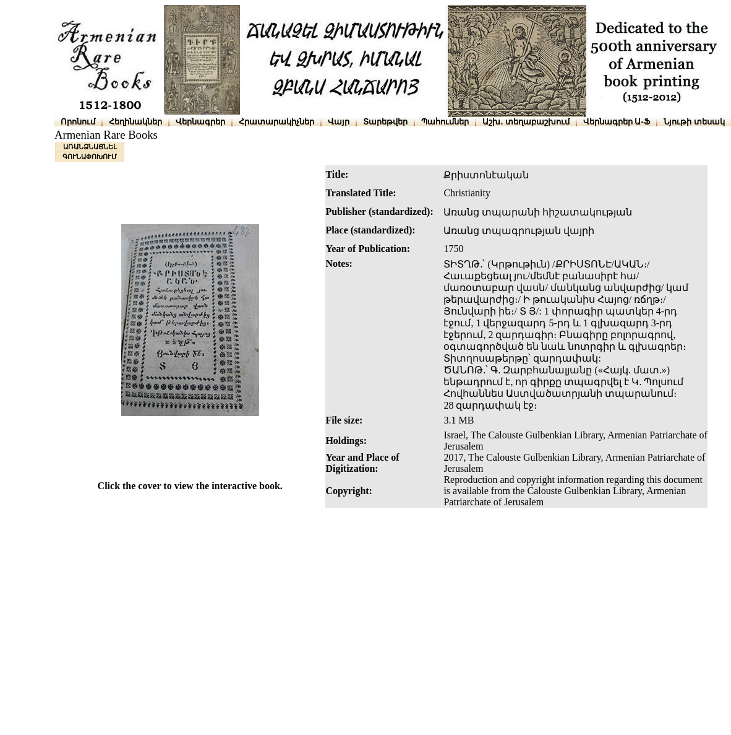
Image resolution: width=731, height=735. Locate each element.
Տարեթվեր (385, 121)
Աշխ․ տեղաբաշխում (526, 121)
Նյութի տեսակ (694, 121)
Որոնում (78, 121)
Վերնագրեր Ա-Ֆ (616, 121)
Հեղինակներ (135, 121)
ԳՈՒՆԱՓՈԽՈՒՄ (89, 156)
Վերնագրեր (200, 121)
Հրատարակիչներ (276, 121)
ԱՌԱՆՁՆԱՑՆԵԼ (90, 146)
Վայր (338, 121)
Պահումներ (445, 121)
